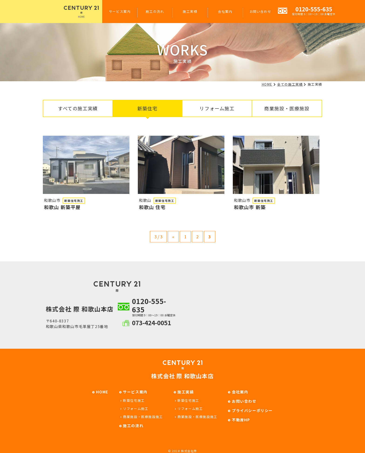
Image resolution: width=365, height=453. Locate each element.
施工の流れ (155, 11)
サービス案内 (120, 11)
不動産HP (241, 420)
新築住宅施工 (134, 400)
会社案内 (225, 11)
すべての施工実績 (78, 108)
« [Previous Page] (173, 236)
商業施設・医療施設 (286, 108)
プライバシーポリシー (252, 410)
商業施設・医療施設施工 (143, 416)
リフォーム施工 (216, 108)
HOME (81, 12)
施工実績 (190, 11)
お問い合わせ (260, 11)
